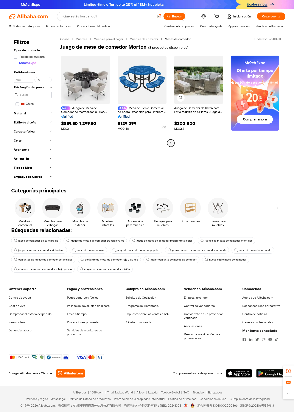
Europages (215, 392)
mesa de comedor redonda (252, 250)
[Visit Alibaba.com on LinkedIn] (251, 339)
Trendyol (198, 392)
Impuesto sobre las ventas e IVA (147, 314)
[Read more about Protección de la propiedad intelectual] (138, 399)
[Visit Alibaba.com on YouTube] (270, 339)
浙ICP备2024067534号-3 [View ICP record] (257, 405)
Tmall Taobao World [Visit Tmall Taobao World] (120, 392)
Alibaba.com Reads (138, 322)
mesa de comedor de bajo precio (36, 240)
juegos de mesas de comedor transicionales (95, 240)
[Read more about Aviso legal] (57, 399)
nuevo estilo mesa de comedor (225, 259)
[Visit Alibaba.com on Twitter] (257, 339)
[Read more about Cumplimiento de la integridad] (249, 399)
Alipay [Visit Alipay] (141, 392)
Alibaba (64, 39)
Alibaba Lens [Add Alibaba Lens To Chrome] (29, 373)
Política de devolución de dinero (88, 305)
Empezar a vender (196, 297)
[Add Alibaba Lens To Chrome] (70, 373)
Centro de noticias (254, 314)
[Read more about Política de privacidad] (181, 399)
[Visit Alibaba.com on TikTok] (276, 339)
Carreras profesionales (257, 322)
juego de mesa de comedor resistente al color (162, 240)
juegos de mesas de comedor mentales (226, 240)
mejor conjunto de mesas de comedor (171, 259)
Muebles (81, 39)
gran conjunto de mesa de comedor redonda (197, 250)
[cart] (217, 17)
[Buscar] (174, 16)
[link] (288, 371)
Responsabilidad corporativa (261, 305)
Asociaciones (193, 326)
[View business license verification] (186, 405)
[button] (159, 16)
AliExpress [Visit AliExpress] (80, 392)
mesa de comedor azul (88, 250)
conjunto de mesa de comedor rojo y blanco (109, 259)
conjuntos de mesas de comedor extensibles (43, 259)
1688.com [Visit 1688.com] (96, 392)
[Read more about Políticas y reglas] (36, 399)
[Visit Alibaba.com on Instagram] (264, 339)
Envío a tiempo (77, 314)
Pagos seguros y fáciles (82, 297)
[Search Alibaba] (107, 16)
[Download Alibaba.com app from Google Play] (270, 373)
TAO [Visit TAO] (186, 392)
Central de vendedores (199, 305)
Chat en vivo (17, 305)
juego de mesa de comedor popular (136, 250)
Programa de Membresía (142, 305)
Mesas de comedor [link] (178, 39)
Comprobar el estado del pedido (30, 314)
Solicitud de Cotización (141, 297)
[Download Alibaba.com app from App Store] (239, 373)
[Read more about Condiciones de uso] (212, 399)
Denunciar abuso (20, 330)
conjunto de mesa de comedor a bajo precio (43, 269)
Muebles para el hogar (108, 39)
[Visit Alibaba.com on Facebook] (244, 339)
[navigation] (32, 109)
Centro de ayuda (20, 297)
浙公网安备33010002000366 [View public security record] (217, 405)
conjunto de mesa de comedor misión (105, 269)
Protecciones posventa (82, 322)
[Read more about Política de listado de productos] (89, 399)
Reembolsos (17, 322)
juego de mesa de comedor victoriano (39, 250)
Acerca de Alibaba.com (257, 297)
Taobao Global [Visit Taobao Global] (170, 392)
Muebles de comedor (144, 39)
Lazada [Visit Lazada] (152, 392)
